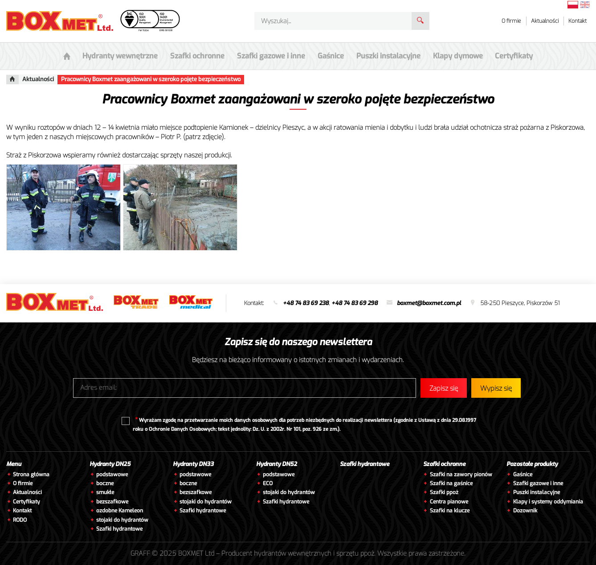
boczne (105, 483)
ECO (268, 483)
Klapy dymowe (451, 56)
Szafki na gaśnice (451, 483)
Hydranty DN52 (276, 464)
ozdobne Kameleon (119, 510)
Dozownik (525, 510)
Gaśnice (328, 56)
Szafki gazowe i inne (538, 483)
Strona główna (31, 474)
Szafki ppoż (444, 492)
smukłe (105, 492)
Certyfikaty (505, 56)
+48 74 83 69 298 (354, 303)
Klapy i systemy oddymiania (548, 501)
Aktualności (545, 21)
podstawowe (112, 474)
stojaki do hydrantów (122, 520)
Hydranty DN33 (193, 464)
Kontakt (577, 21)
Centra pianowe (449, 501)
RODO (20, 520)
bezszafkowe (112, 501)
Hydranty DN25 (110, 464)
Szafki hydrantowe (119, 528)
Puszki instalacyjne (536, 492)
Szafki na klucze (449, 510)
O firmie (511, 21)
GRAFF (140, 553)
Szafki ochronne (444, 464)
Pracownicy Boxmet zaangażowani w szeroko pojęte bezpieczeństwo (151, 79)
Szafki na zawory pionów (461, 474)
